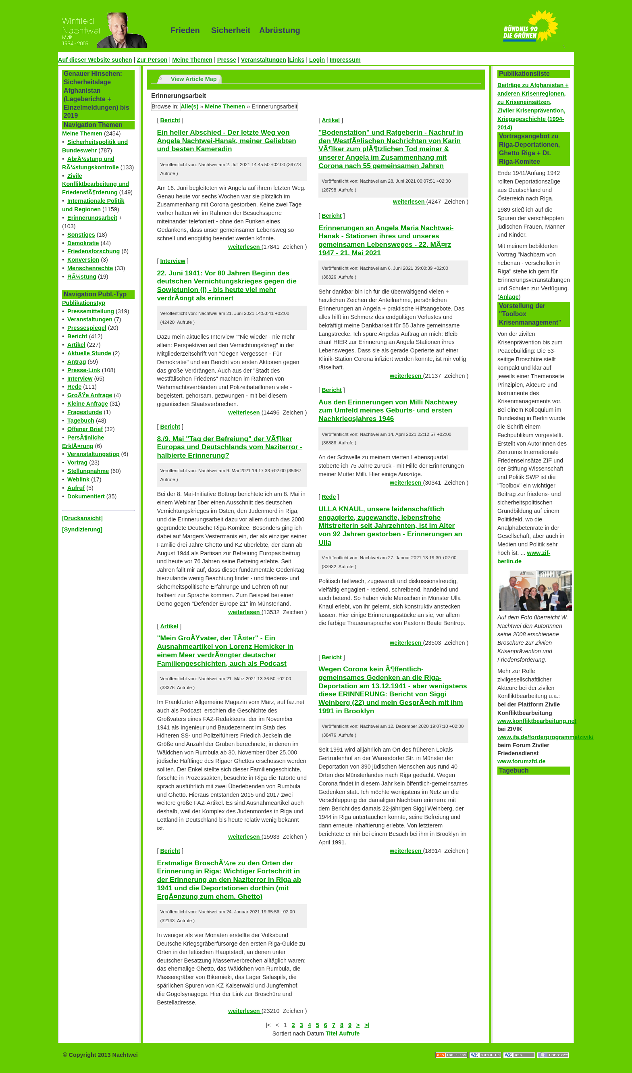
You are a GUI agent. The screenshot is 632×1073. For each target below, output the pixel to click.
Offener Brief (85, 429)
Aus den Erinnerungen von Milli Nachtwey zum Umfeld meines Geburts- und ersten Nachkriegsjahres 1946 (387, 410)
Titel (331, 1033)
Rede (74, 386)
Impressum (345, 59)
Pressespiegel (86, 328)
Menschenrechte (90, 268)
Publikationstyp (83, 303)
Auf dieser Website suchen (95, 59)
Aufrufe (349, 1033)
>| (366, 1025)
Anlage (509, 297)
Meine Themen (192, 59)
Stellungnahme (88, 471)
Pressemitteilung (90, 311)
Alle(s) (189, 106)
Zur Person (152, 59)
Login (317, 59)
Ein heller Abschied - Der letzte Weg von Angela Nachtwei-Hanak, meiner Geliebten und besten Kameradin (226, 140)
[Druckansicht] (82, 518)
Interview (79, 378)
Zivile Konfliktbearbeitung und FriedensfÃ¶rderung (95, 184)
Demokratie (83, 243)
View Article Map (194, 79)
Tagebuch (80, 420)
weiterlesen (244, 247)
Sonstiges (81, 234)
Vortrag (77, 462)
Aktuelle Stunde (89, 353)
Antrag (76, 361)
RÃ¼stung (81, 276)
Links (297, 59)
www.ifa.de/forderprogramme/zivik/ (545, 737)
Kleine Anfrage (87, 403)
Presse (226, 59)
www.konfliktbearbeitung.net (536, 721)
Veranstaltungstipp (93, 454)
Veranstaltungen (263, 59)
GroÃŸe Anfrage (89, 395)
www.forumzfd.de (521, 761)
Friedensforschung (93, 251)
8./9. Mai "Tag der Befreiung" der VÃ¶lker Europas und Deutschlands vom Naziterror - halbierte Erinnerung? (229, 447)
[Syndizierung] (82, 529)
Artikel (76, 345)
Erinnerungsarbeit (92, 218)
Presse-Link (83, 370)
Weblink (78, 479)
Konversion (83, 259)
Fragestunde (84, 412)
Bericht (77, 336)
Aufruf (76, 488)
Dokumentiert (86, 496)
